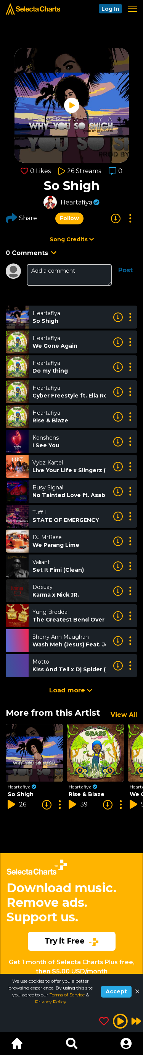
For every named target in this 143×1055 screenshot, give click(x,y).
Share (21, 218)
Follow (69, 218)
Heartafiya (76, 202)
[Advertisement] (71, 911)
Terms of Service (68, 995)
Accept (116, 991)
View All (124, 714)
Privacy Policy (50, 1001)
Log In (110, 8)
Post (125, 270)
